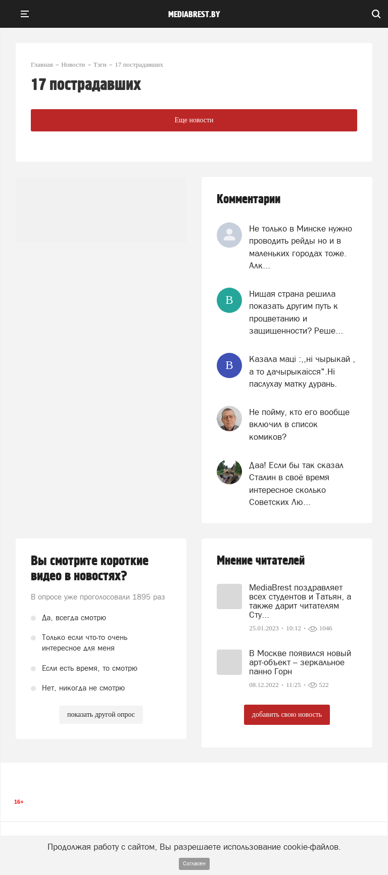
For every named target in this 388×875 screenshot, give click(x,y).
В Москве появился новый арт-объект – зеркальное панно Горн (300, 662)
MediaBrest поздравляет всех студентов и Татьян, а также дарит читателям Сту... (300, 601)
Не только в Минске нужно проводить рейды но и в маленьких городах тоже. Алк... (300, 246)
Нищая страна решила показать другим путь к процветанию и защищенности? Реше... (296, 312)
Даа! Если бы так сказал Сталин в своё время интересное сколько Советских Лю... (296, 483)
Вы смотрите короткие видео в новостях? (90, 569)
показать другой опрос (101, 714)
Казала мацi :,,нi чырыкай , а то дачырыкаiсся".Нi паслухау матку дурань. (302, 371)
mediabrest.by (194, 15)
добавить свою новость (287, 714)
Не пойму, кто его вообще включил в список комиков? (299, 424)
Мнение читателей (261, 561)
